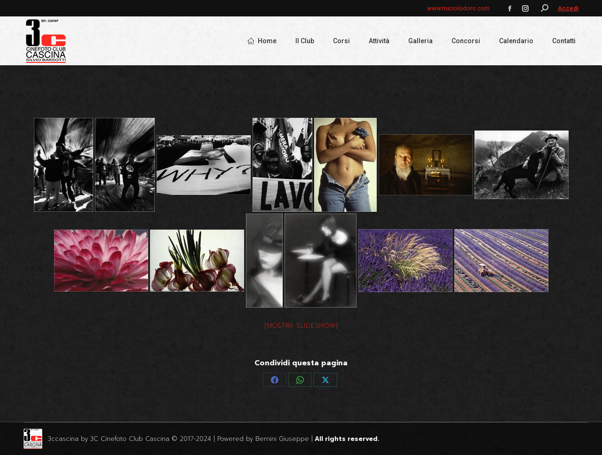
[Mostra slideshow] (301, 325)
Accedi (568, 8)
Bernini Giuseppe (282, 438)
